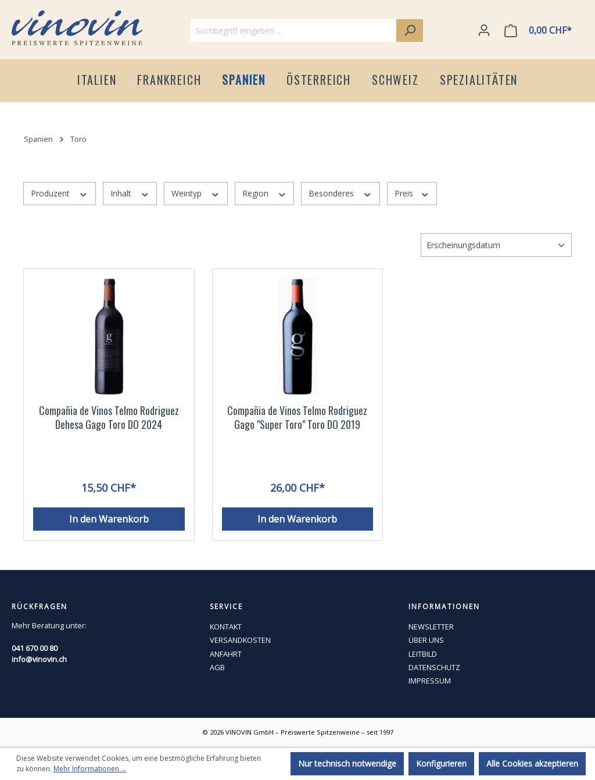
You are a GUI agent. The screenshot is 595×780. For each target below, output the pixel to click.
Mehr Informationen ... (89, 769)
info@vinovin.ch (39, 659)
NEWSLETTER (431, 626)
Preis (412, 193)
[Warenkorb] (540, 30)
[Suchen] (409, 30)
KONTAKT (226, 626)
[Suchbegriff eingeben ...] (294, 30)
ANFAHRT (226, 654)
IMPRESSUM (429, 680)
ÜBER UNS (426, 640)
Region (264, 193)
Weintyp (195, 193)
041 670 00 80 (35, 648)
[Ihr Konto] (484, 30)
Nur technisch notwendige (347, 763)
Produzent (59, 193)
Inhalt (130, 193)
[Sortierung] (496, 245)
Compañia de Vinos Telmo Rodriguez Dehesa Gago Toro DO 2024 (109, 417)
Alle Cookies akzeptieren (532, 763)
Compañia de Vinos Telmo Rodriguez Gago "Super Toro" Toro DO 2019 (297, 417)
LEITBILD (422, 654)
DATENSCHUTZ (434, 667)
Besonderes (340, 193)
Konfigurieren (441, 763)
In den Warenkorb (109, 519)
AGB (217, 667)
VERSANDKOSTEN (240, 640)
